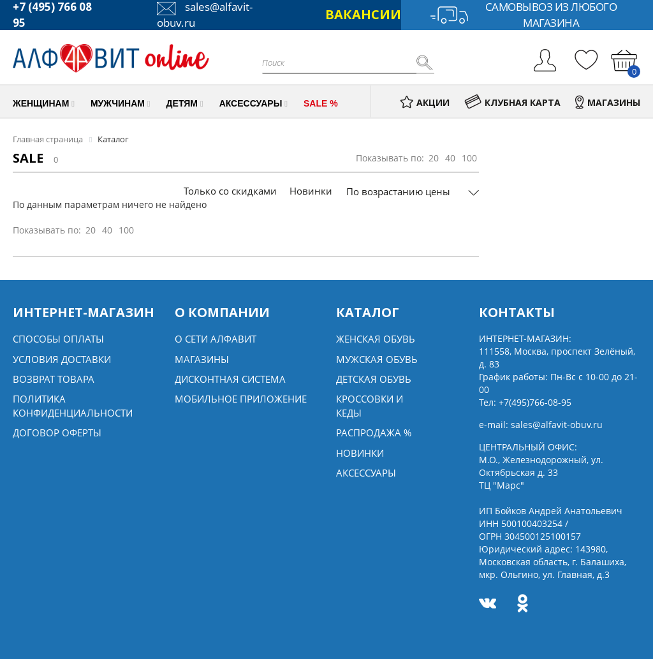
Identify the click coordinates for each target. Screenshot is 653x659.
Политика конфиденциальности (73, 405)
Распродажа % (373, 432)
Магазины (202, 359)
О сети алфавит (215, 338)
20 (434, 158)
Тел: (525, 402)
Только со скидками (230, 190)
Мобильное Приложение (241, 398)
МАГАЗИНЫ (607, 102)
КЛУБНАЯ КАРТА (512, 102)
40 (450, 158)
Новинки (311, 190)
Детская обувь (373, 379)
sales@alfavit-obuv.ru (557, 424)
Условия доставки (62, 359)
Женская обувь (375, 338)
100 (469, 158)
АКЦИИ (425, 102)
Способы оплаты (58, 338)
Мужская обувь (377, 359)
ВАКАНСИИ (363, 14)
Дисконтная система (230, 379)
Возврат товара (53, 379)
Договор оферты (57, 432)
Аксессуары (366, 472)
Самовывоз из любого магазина (523, 15)
